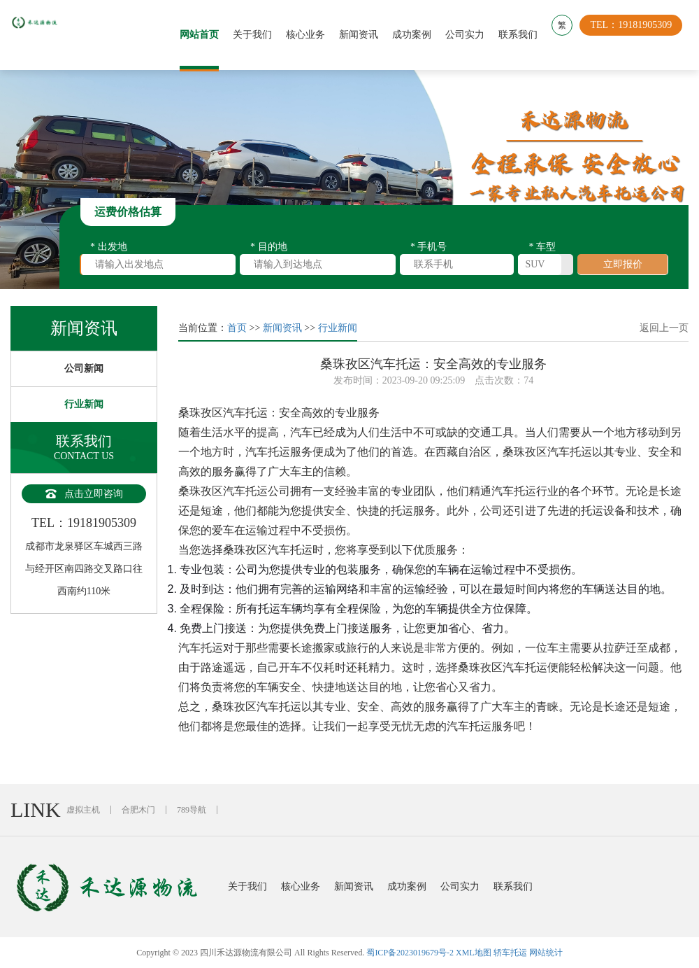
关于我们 (258, 34)
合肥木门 (138, 810)
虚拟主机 (83, 810)
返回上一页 (664, 328)
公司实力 (471, 34)
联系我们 (524, 34)
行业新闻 (83, 404)
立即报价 (622, 264)
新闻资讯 (364, 34)
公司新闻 (83, 368)
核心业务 (311, 34)
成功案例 (418, 34)
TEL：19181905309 (637, 34)
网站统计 (546, 953)
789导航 (191, 810)
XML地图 (473, 953)
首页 (237, 328)
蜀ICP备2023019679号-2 (410, 953)
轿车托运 (510, 953)
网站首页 (205, 34)
